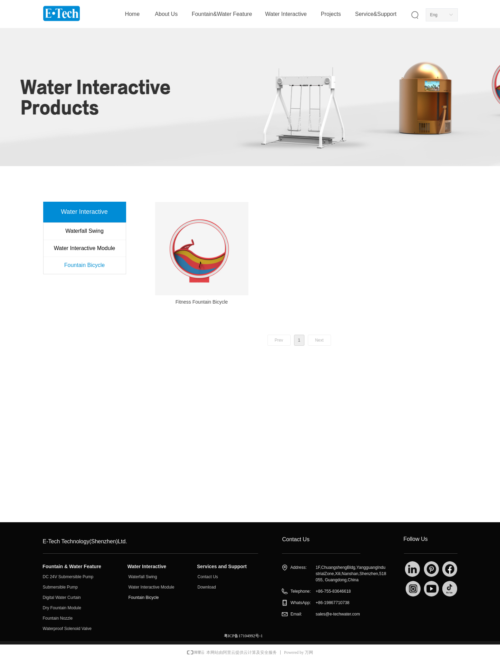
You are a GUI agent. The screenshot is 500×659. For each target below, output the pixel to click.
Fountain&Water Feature (222, 14)
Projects (331, 14)
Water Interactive (285, 14)
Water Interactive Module (84, 248)
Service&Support (375, 14)
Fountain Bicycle (84, 265)
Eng (433, 14)
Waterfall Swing (84, 231)
